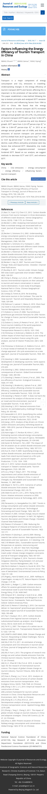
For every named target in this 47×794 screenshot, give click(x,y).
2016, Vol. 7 (32, 41)
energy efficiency (12, 171)
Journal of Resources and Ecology (13, 41)
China (3, 168)
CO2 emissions (17, 168)
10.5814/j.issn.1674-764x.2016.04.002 (27, 43)
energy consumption (37, 168)
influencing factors (33, 171)
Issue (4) (42, 41)
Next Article (32, 202)
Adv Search (8, 18)
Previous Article (16, 202)
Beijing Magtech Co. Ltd (29, 789)
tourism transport (8, 174)
